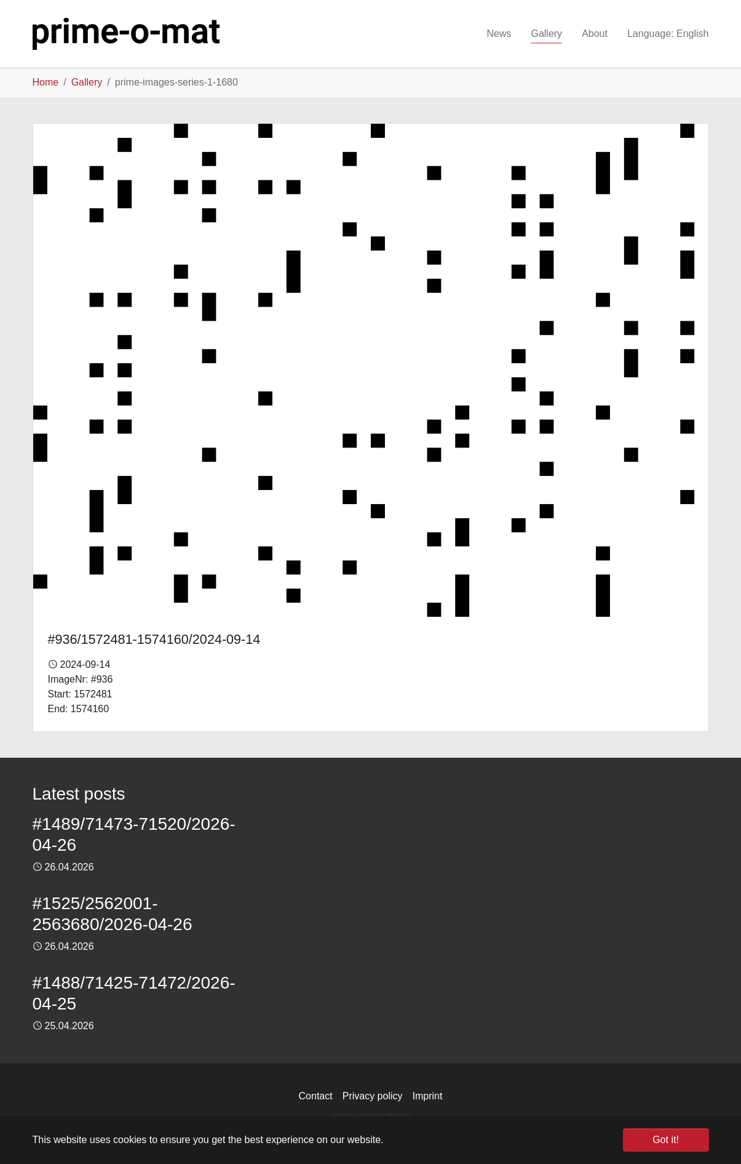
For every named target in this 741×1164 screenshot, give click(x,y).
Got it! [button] (665, 1139)
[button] (668, 34)
